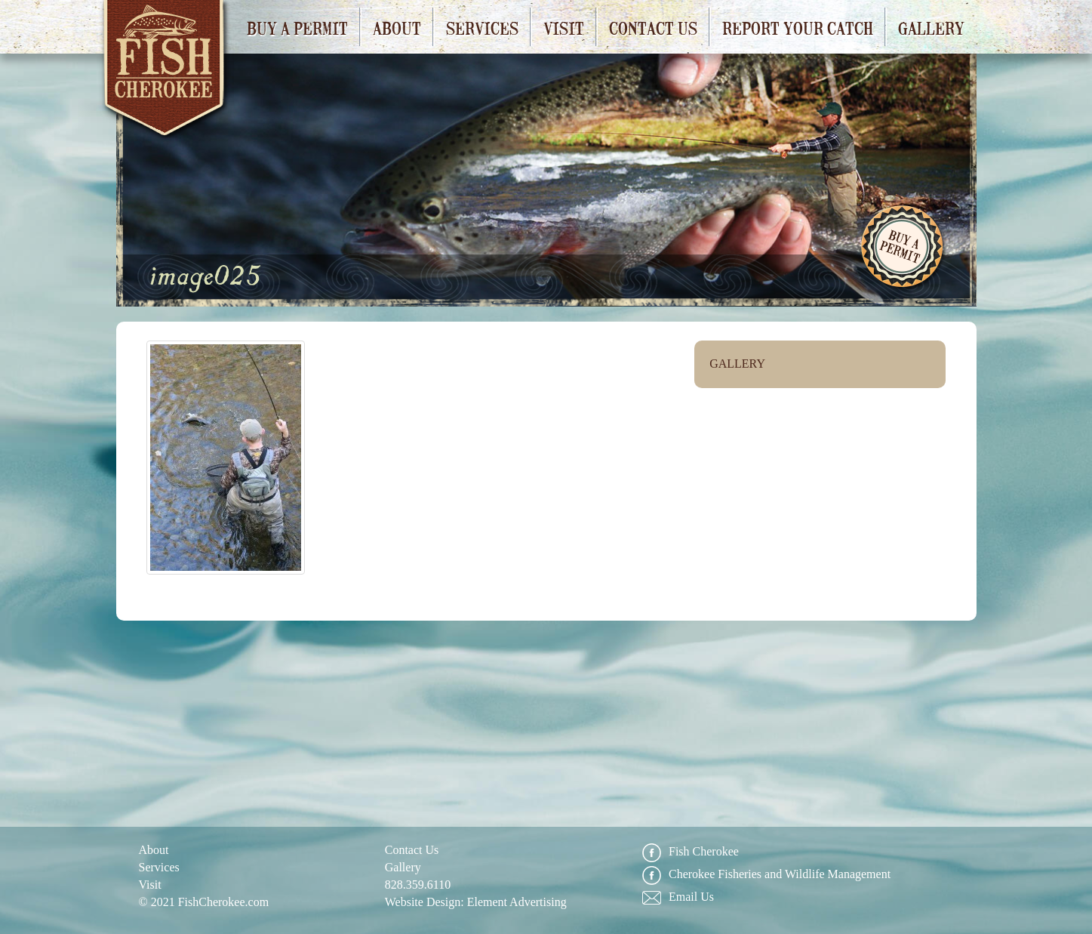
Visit (563, 27)
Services (482, 27)
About (397, 27)
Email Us (678, 897)
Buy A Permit (903, 248)
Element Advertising (517, 901)
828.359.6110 (418, 884)
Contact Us (653, 27)
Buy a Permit (297, 27)
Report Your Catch (797, 27)
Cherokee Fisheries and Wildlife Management (766, 874)
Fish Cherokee (165, 73)
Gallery (931, 27)
